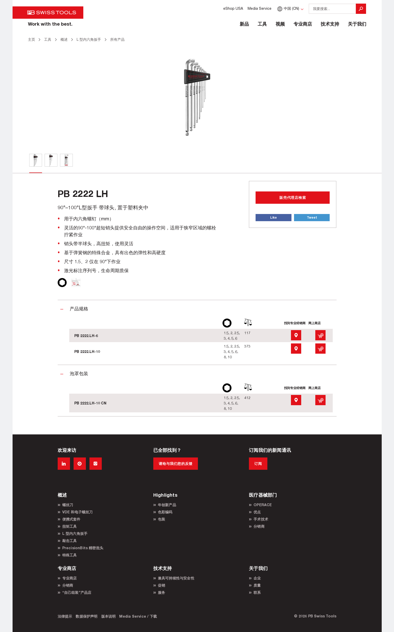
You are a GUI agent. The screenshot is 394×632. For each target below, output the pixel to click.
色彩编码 (165, 512)
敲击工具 (69, 540)
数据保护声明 (86, 616)
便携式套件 (71, 519)
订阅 (258, 463)
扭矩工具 (69, 526)
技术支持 (330, 24)
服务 (161, 592)
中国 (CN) (287, 8)
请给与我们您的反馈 (176, 463)
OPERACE (263, 505)
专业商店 (303, 24)
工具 (262, 24)
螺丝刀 (67, 505)
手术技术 (261, 519)
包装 (161, 519)
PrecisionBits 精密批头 (83, 548)
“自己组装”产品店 (77, 592)
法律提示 (65, 616)
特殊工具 (69, 555)
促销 (161, 585)
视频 (280, 24)
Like (273, 217)
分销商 (259, 526)
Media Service (259, 8)
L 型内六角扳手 (75, 533)
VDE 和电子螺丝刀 (77, 512)
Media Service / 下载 (138, 616)
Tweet (312, 217)
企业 (257, 578)
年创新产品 (167, 505)
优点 (257, 512)
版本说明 (108, 616)
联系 (257, 592)
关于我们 (357, 24)
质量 (257, 585)
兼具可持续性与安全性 (176, 578)
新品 (244, 24)
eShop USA (233, 8)
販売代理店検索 (292, 197)
